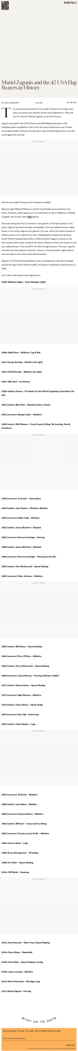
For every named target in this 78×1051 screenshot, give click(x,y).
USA (29, 217)
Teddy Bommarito (11, 103)
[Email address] (39, 1038)
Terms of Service (61, 1048)
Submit (70, 1045)
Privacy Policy (71, 1048)
